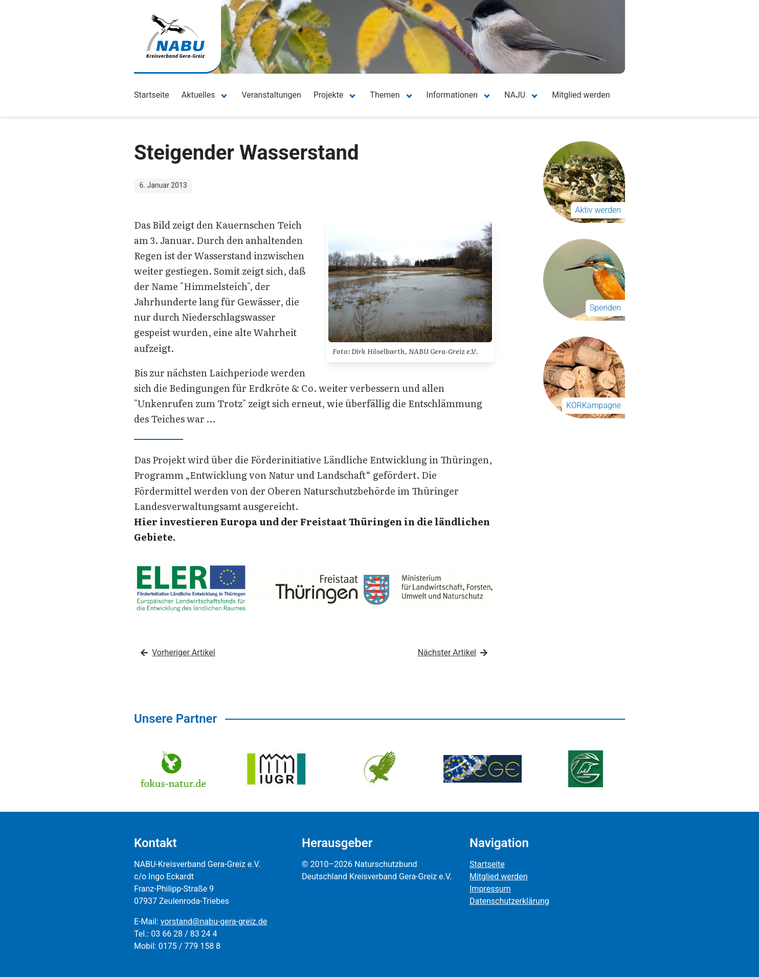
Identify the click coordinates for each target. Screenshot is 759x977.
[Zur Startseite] (175, 36)
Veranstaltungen (271, 95)
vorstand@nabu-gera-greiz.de (214, 921)
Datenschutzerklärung (509, 901)
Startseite (151, 95)
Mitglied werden (581, 95)
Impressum (490, 889)
